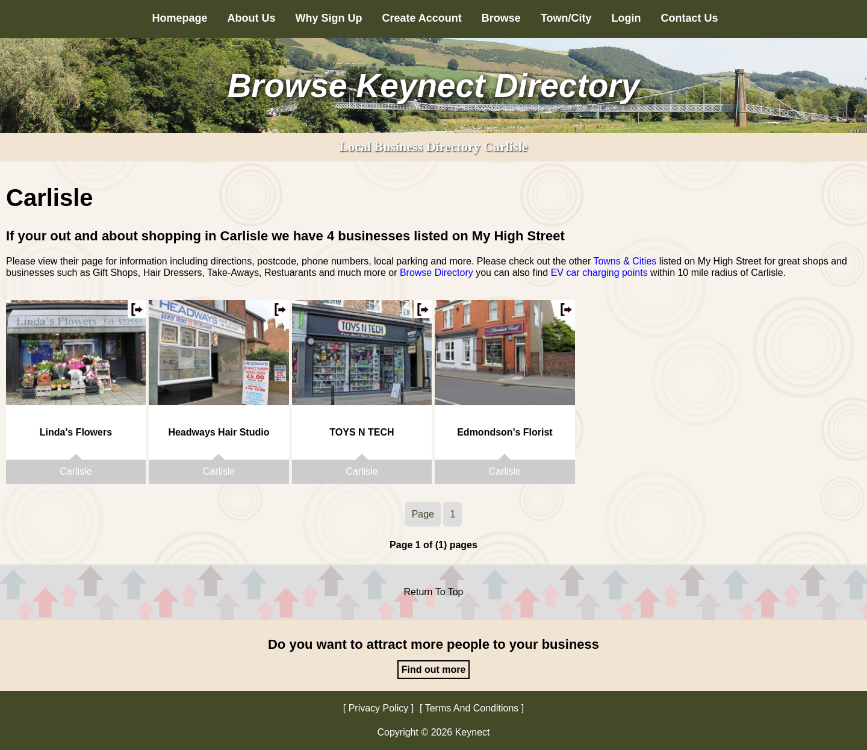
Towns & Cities (624, 261)
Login (626, 18)
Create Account (421, 18)
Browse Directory (436, 272)
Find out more (434, 669)
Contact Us (689, 18)
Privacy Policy (379, 708)
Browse (501, 18)
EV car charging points (599, 272)
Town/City (566, 18)
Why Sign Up (328, 18)
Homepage (179, 18)
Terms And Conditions (472, 708)
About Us (251, 18)
